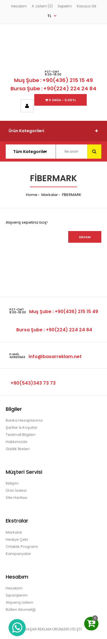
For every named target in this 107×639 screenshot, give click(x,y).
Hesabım (19, 6)
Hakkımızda (16, 441)
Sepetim (65, 6)
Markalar (49, 194)
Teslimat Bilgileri (20, 434)
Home (31, 194)
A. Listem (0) (42, 6)
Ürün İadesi (16, 490)
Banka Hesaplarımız (24, 420)
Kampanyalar (18, 553)
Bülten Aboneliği (21, 609)
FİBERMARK (71, 194)
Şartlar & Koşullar (21, 427)
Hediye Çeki (17, 539)
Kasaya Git (86, 6)
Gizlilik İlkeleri (18, 449)
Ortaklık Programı (22, 546)
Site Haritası (16, 497)
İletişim (12, 483)
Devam (84, 237)
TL (49, 15)
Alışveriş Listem (19, 602)
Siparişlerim (17, 595)
